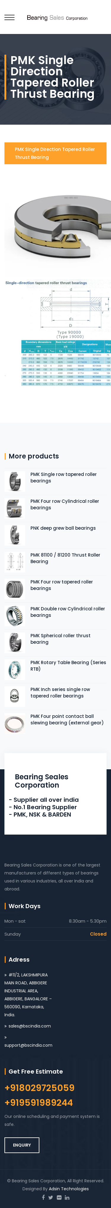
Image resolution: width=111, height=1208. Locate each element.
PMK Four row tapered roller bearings (61, 585)
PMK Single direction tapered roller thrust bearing (55, 153)
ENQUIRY (22, 1145)
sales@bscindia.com (30, 1026)
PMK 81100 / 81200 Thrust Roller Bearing (65, 558)
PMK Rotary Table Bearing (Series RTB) (68, 665)
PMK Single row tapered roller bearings (63, 477)
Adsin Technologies (69, 1189)
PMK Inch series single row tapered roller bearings (60, 692)
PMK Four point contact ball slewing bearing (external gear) (67, 719)
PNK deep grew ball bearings (63, 528)
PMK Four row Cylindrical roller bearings (64, 504)
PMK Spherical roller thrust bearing (60, 639)
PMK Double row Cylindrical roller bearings (67, 612)
